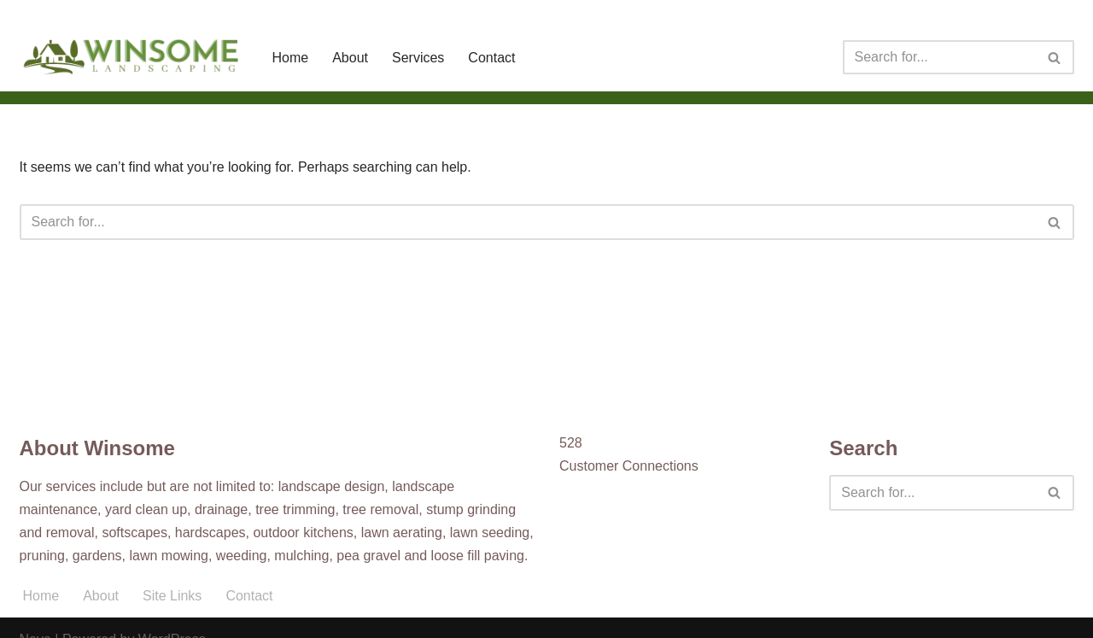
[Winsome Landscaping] (131, 57)
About (350, 57)
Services (418, 57)
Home (290, 57)
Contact (491, 57)
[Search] (939, 57)
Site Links (172, 595)
